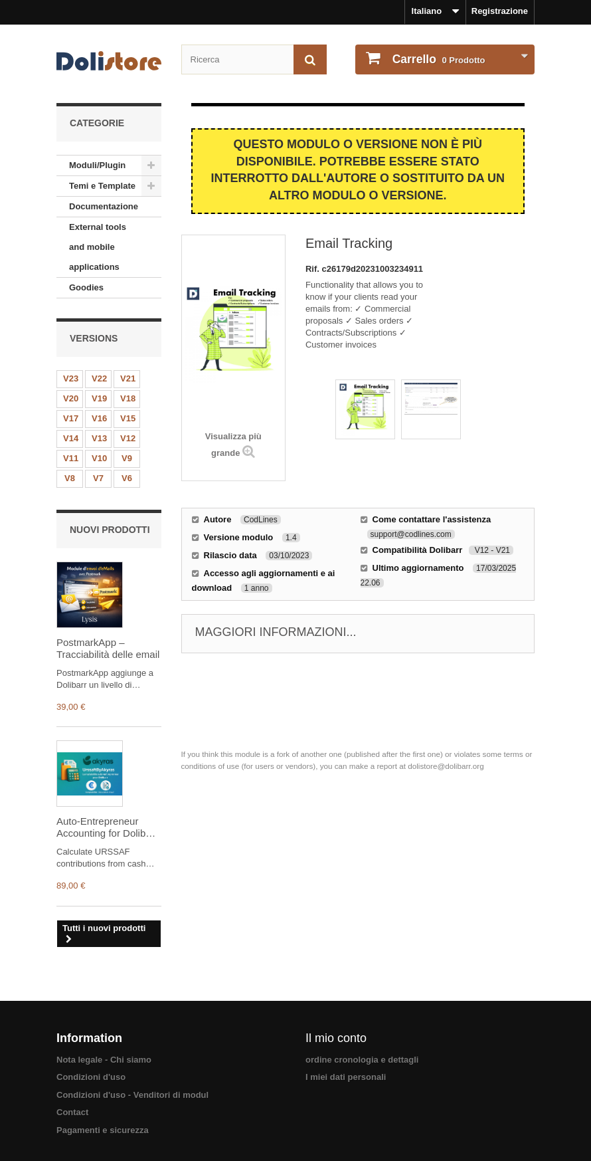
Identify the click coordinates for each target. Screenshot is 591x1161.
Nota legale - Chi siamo (103, 1060)
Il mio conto (336, 1038)
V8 (69, 478)
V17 (70, 418)
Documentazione (103, 206)
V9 (127, 458)
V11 (70, 458)
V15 (127, 418)
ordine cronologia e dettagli (361, 1060)
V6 (127, 478)
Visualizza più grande (233, 444)
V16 (99, 418)
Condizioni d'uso (91, 1077)
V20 (70, 398)
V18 (127, 398)
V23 (70, 378)
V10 (99, 458)
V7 (98, 478)
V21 (127, 378)
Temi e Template (102, 186)
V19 (99, 398)
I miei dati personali (345, 1077)
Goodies (86, 287)
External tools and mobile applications (97, 247)
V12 (127, 438)
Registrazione (499, 11)
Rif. (313, 269)
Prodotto (437, 59)
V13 (99, 438)
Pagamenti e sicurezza (102, 1130)
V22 (99, 378)
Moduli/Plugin (97, 165)
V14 (70, 438)
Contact (72, 1112)
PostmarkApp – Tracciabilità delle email (107, 648)
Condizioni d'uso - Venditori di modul (132, 1095)
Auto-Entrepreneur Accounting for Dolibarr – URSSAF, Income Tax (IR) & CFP (108, 827)
